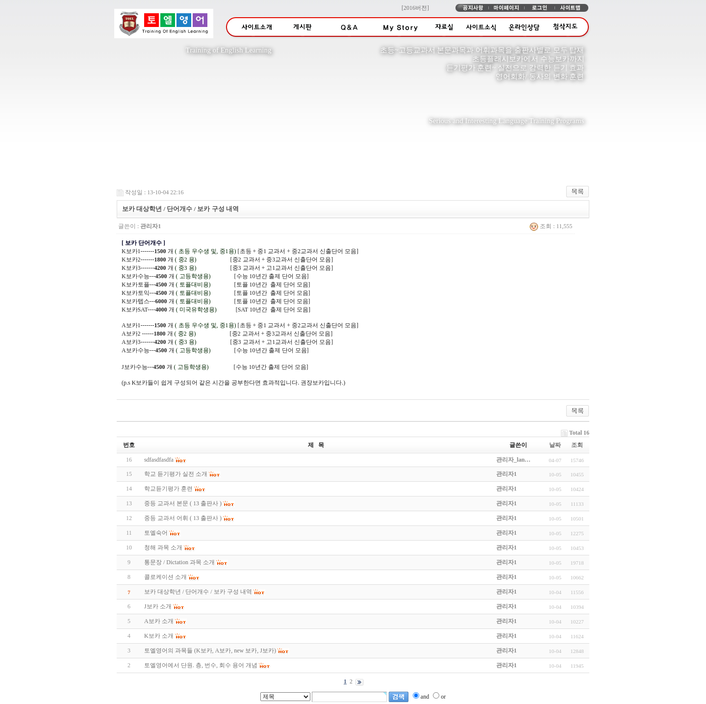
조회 (577, 445)
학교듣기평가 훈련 (168, 488)
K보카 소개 (159, 635)
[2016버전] (415, 7)
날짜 (555, 445)
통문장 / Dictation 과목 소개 (179, 562)
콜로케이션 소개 (165, 577)
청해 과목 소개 (163, 547)
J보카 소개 (158, 606)
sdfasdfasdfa (159, 459)
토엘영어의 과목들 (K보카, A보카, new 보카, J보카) (210, 650)
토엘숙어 (156, 532)
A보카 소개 (159, 621)
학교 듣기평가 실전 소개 (175, 473)
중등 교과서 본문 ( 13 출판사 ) (183, 503)
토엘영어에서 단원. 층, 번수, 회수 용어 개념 (200, 665)
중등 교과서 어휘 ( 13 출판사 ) (183, 518)
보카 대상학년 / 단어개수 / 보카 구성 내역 (198, 591)
